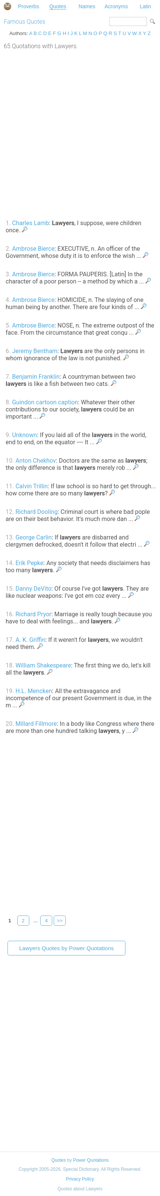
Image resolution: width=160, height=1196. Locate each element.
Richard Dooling (36, 511)
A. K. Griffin (30, 639)
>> (60, 920)
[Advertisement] (80, 133)
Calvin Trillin (31, 486)
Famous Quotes (24, 21)
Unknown (24, 435)
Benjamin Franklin (36, 376)
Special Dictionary (7, 6)
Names (86, 6)
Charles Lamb (30, 223)
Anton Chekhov (35, 460)
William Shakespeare (43, 665)
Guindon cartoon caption (45, 402)
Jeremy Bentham (34, 351)
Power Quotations (91, 1160)
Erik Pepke (29, 563)
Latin (145, 6)
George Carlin (33, 537)
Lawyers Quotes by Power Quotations (66, 948)
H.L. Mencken (33, 691)
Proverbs (28, 6)
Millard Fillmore (36, 723)
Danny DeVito (33, 588)
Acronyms (116, 6)
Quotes (57, 6)
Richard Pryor (33, 614)
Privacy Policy (80, 1179)
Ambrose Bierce (33, 248)
